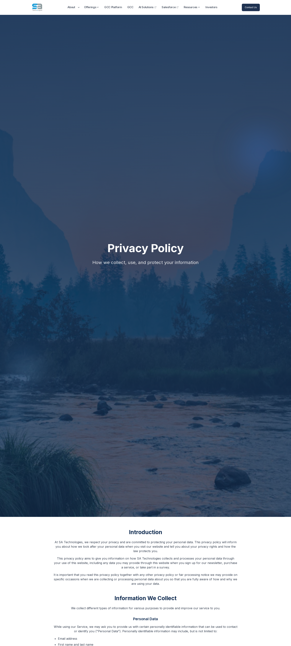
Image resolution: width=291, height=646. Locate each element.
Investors (211, 7)
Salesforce (170, 7)
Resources (192, 7)
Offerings (91, 7)
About (71, 7)
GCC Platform (113, 7)
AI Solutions (148, 7)
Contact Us (251, 7)
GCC (130, 7)
